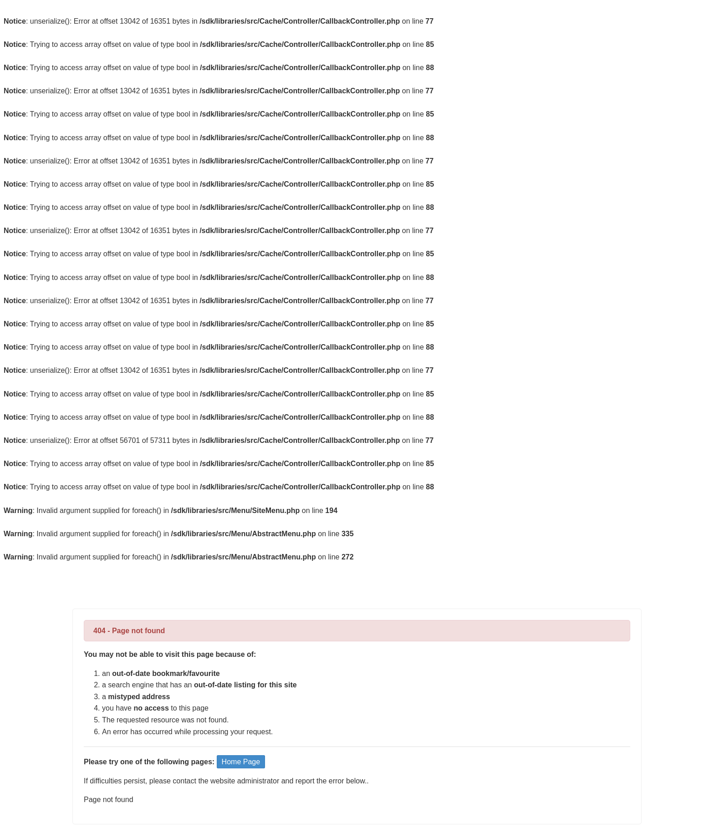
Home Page (241, 762)
